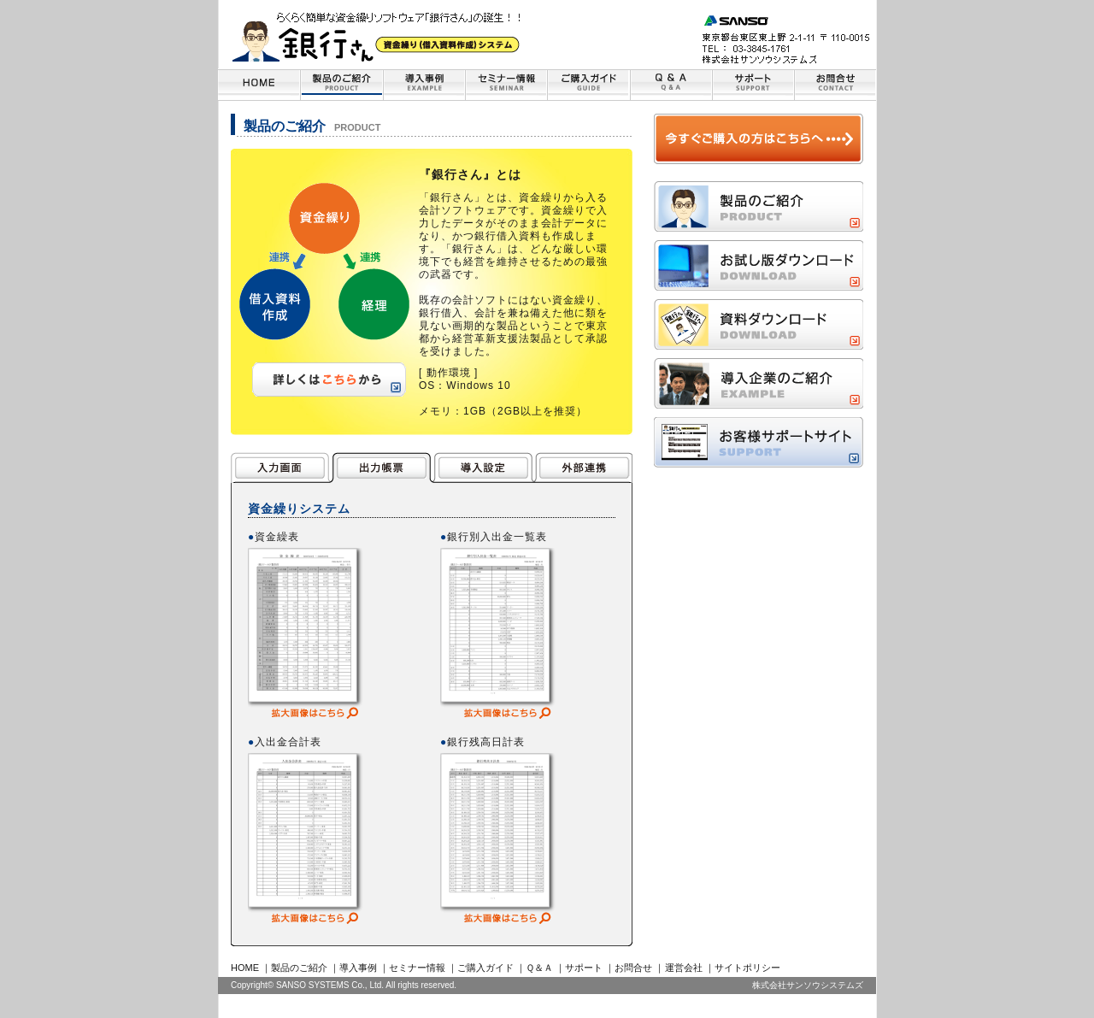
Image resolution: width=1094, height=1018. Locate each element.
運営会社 (684, 967)
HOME (245, 967)
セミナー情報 (417, 967)
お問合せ (633, 967)
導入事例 (358, 967)
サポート (584, 967)
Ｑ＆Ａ (539, 967)
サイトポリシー (747, 967)
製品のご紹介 (299, 967)
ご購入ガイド (485, 967)
